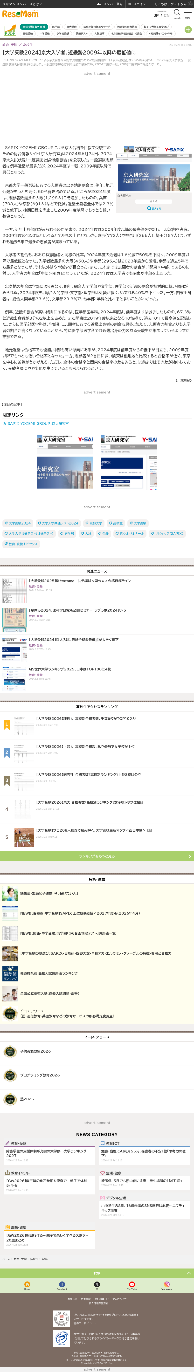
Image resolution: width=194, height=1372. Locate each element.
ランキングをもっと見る (97, 856)
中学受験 (45, 33)
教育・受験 (18, 1143)
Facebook (62, 1289)
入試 (88, 533)
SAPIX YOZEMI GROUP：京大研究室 (38, 423)
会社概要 (99, 1299)
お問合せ (72, 1299)
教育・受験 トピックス (23, 544)
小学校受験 (62, 33)
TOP (97, 1273)
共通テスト (82, 33)
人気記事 (100, 33)
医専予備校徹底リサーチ (97, 27)
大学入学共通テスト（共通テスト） (31, 533)
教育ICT (112, 1143)
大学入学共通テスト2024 (60, 523)
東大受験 (72, 27)
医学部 (56, 27)
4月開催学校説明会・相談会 (126, 33)
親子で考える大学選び (156, 27)
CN (167, 15)
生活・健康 (113, 1173)
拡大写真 (156, 208)
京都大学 (96, 523)
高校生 (118, 523)
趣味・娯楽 (18, 1227)
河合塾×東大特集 (127, 27)
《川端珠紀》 (184, 380)
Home (27, 1289)
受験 (105, 533)
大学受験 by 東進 (34, 27)
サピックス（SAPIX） (169, 533)
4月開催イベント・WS (161, 33)
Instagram (166, 1289)
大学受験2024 (20, 523)
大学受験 (140, 523)
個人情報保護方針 (98, 1303)
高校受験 (28, 33)
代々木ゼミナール (132, 533)
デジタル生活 (116, 1198)
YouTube (132, 1289)
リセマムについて (117, 1299)
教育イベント (20, 1173)
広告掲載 (86, 1299)
